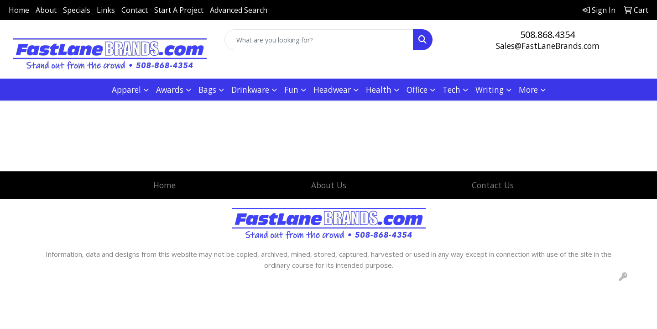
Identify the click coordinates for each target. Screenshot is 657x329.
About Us (328, 185)
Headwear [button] (332, 89)
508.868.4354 (547, 34)
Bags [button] (207, 89)
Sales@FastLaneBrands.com (548, 45)
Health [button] (378, 89)
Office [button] (417, 89)
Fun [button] (291, 89)
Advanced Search (238, 10)
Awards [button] (169, 89)
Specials (76, 10)
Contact (134, 10)
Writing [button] (489, 89)
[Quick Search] (318, 39)
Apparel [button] (126, 89)
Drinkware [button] (250, 89)
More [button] (528, 89)
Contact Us (493, 185)
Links (106, 10)
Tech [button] (451, 89)
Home (19, 10)
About (46, 10)
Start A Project (178, 10)
